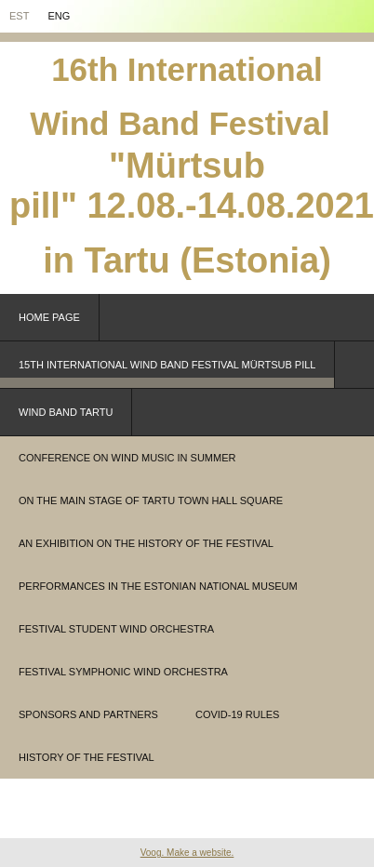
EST (19, 15)
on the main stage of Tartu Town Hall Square (151, 500)
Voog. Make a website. (187, 852)
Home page (49, 317)
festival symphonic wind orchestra (123, 671)
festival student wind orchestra (116, 628)
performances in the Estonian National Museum (158, 586)
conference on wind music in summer (127, 457)
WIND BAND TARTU (66, 412)
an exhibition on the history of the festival (146, 543)
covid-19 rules (237, 714)
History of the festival (86, 757)
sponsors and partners (88, 714)
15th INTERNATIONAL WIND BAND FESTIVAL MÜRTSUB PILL (167, 364)
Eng (58, 15)
